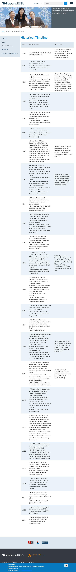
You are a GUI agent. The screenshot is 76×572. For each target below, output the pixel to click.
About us (8, 31)
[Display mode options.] (37, 3)
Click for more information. (25, 570)
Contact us (5, 562)
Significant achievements (10, 53)
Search (65, 3)
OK (66, 565)
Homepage (2, 31)
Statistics (30, 562)
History (4, 42)
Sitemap (22, 562)
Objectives (5, 49)
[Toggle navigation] (71, 3)
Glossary (14, 562)
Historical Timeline (19, 31)
